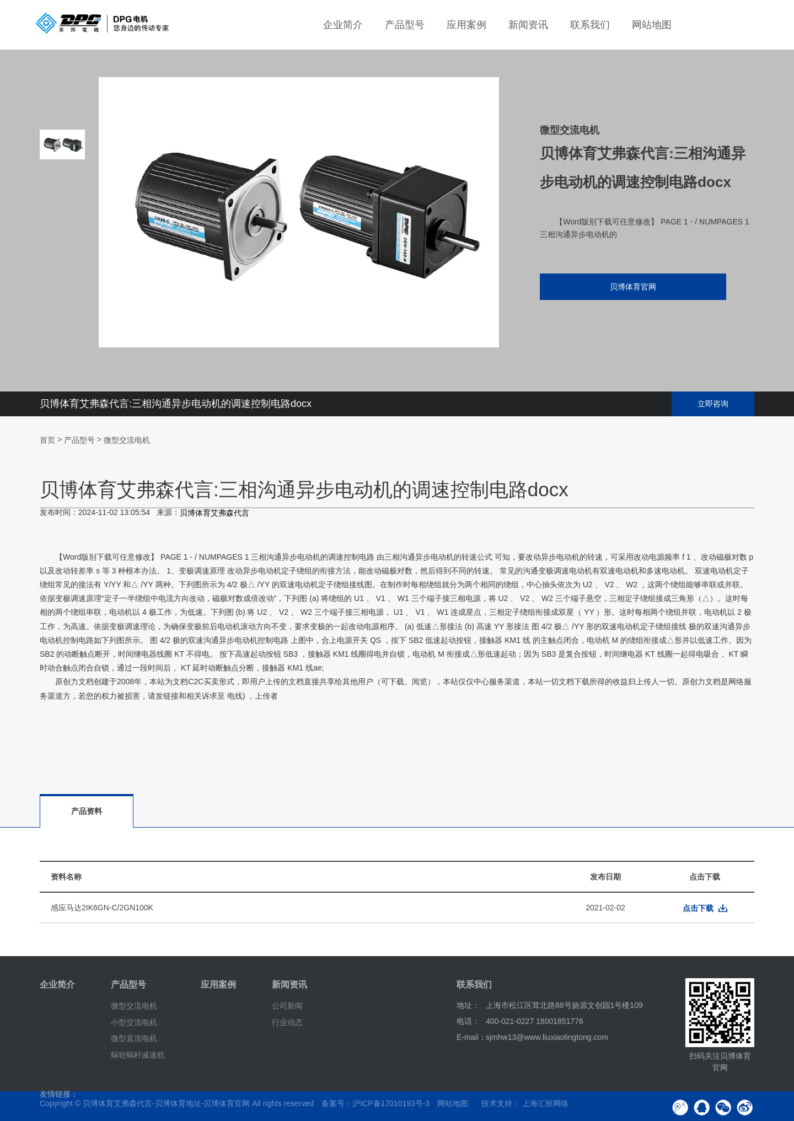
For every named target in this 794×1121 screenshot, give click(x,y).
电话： (468, 1021)
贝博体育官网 (626, 287)
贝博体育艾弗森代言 (214, 513)
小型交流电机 (134, 1021)
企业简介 (343, 24)
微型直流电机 (134, 1038)
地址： (468, 1005)
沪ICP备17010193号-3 (391, 1103)
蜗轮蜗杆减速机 (138, 1054)
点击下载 (698, 908)
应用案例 (466, 24)
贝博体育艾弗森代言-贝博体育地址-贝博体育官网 (166, 1103)
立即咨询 (713, 403)
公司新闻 (287, 1005)
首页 (47, 440)
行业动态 (287, 1021)
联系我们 (590, 24)
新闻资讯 (528, 24)
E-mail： (471, 1037)
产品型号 (405, 24)
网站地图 (652, 24)
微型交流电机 (127, 440)
